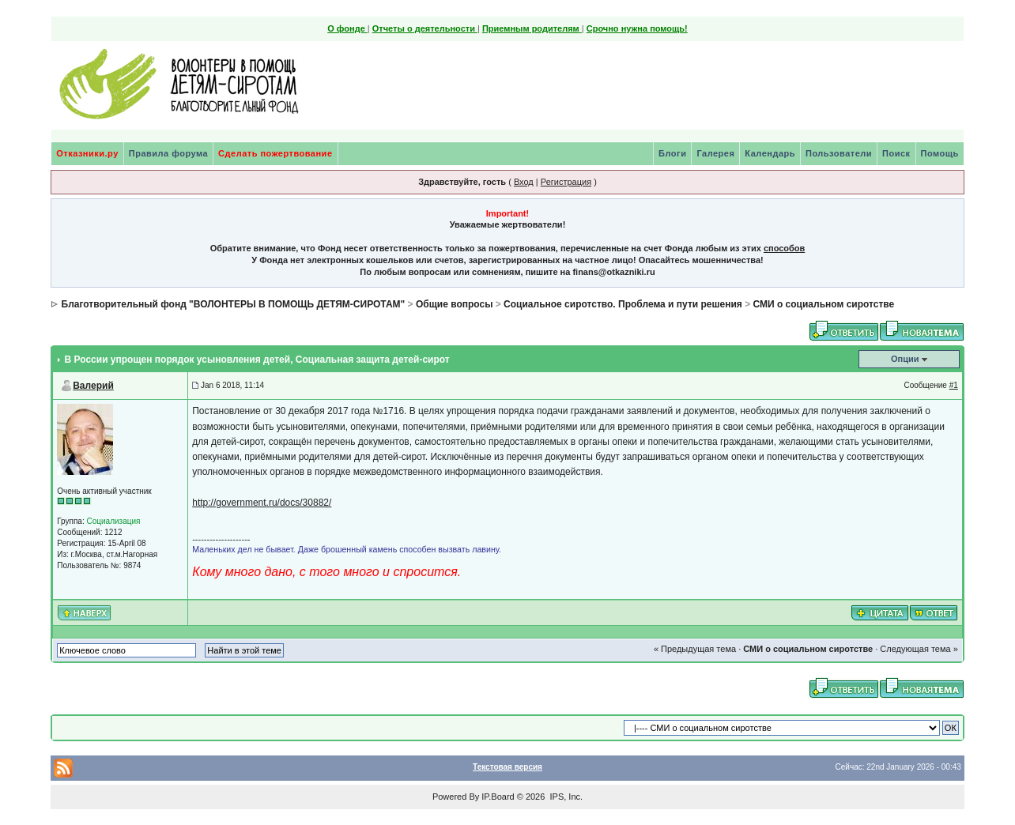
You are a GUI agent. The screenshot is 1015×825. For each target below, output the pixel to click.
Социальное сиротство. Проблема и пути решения (623, 304)
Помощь (940, 153)
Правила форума (168, 153)
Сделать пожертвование (275, 153)
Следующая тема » (918, 649)
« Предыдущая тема (695, 649)
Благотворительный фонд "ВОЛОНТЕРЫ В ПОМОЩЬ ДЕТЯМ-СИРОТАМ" (234, 304)
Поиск (896, 153)
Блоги (672, 153)
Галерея (715, 153)
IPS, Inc (564, 796)
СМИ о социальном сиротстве (823, 304)
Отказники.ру (87, 153)
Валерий (93, 385)
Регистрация (566, 181)
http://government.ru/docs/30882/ (261, 502)
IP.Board (497, 796)
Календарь (770, 153)
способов (784, 248)
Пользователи (839, 153)
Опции (905, 359)
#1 (953, 385)
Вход (524, 181)
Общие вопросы (454, 304)
